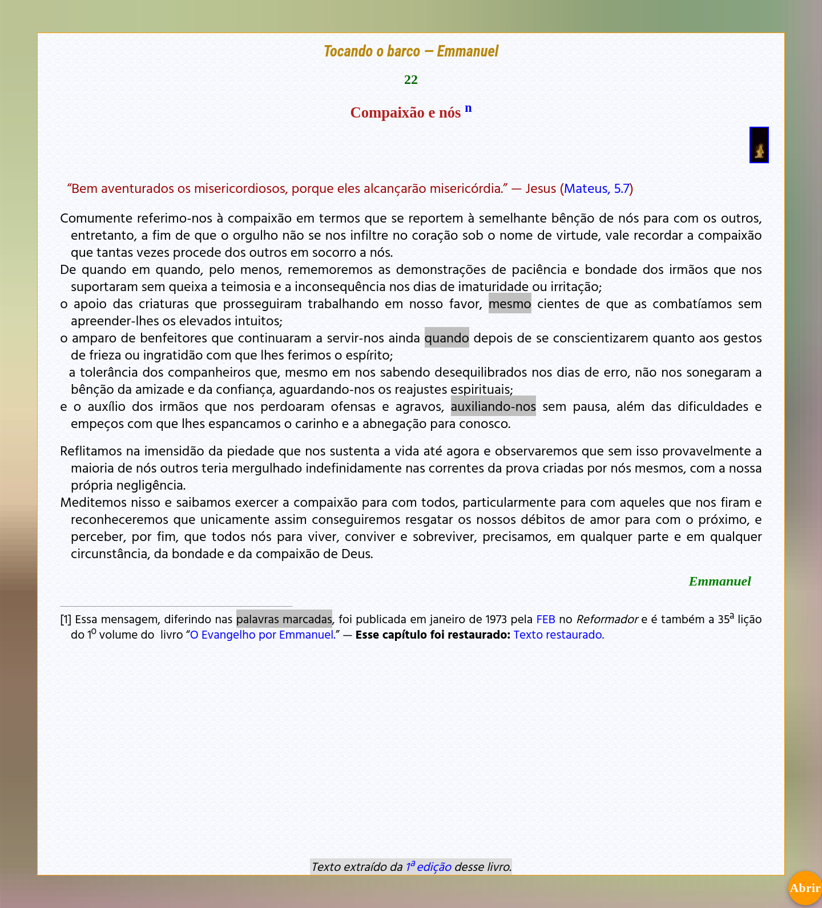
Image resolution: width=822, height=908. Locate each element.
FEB (546, 619)
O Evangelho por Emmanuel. (263, 634)
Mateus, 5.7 (597, 187)
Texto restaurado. (559, 634)
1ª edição (428, 866)
